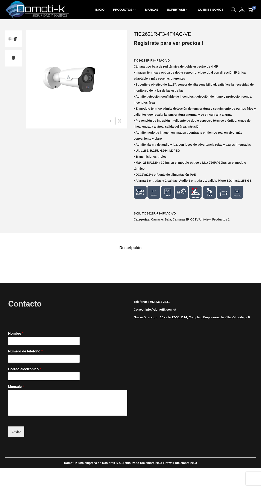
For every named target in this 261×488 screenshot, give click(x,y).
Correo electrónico (24, 369)
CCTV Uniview (200, 219)
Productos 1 (221, 219)
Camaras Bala (161, 219)
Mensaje (16, 386)
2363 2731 (162, 302)
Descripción (130, 248)
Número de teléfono (25, 351)
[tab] (130, 248)
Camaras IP (180, 219)
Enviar (16, 432)
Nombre (15, 333)
